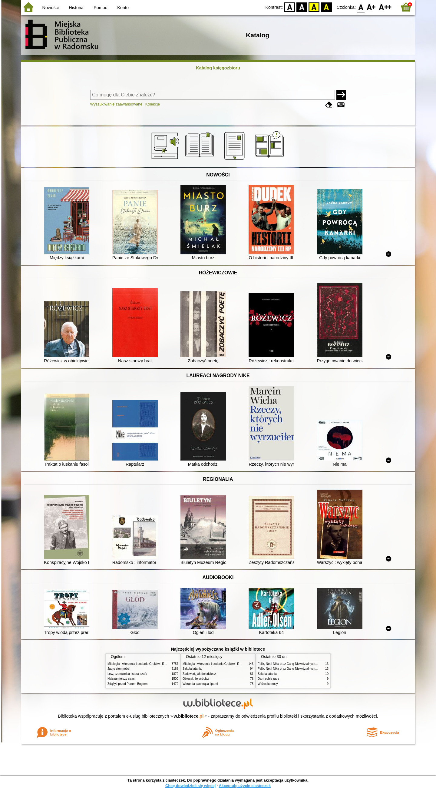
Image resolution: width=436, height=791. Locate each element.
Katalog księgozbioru (218, 67)
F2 (385, 6)
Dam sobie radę (268, 678)
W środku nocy (268, 683)
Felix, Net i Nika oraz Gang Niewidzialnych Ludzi (290, 663)
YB (314, 6)
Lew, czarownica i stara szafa (127, 673)
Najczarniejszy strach (121, 678)
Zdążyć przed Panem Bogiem (127, 683)
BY (326, 6)
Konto (123, 7)
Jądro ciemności (118, 668)
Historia (76, 7)
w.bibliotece (189, 716)
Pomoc (100, 7)
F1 (371, 6)
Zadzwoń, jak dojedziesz (199, 673)
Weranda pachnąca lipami (200, 683)
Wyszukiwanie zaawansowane (116, 104)
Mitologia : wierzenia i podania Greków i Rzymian (140, 663)
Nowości (50, 7)
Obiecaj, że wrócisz (196, 678)
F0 (361, 6)
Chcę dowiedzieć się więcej (190, 785)
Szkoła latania (192, 668)
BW (302, 6)
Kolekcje (152, 104)
